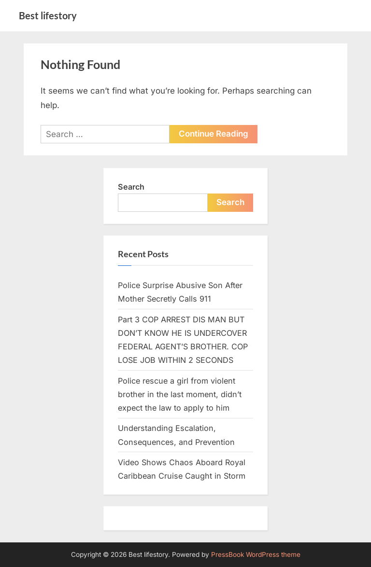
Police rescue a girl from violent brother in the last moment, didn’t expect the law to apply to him (180, 394)
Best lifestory (48, 15)
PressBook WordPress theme (255, 554)
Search (131, 187)
